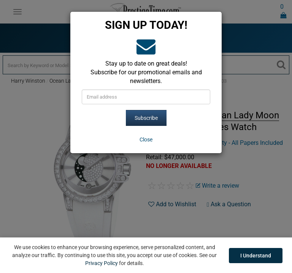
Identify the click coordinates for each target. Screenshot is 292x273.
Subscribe (146, 118)
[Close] (146, 139)
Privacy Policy (101, 263)
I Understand (255, 256)
